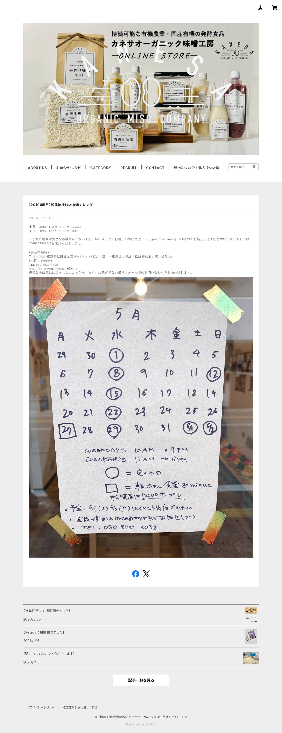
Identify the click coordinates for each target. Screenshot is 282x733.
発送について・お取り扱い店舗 (196, 168)
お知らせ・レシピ (68, 168)
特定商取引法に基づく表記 (80, 707)
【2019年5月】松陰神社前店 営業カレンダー (62, 205)
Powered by (141, 724)
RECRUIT (128, 168)
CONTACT (155, 168)
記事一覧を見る (141, 680)
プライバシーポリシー (41, 707)
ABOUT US (37, 168)
